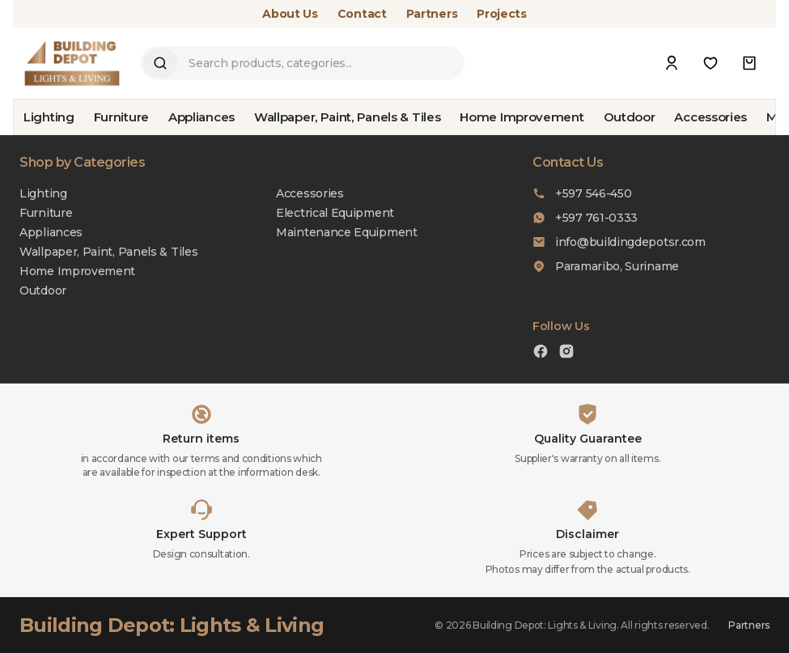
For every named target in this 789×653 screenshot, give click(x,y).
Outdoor (629, 117)
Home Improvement (521, 117)
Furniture (121, 117)
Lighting (48, 117)
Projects (502, 13)
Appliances (201, 117)
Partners (432, 13)
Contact (362, 13)
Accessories (710, 117)
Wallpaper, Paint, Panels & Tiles (347, 117)
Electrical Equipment (335, 213)
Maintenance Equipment (347, 232)
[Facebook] (540, 353)
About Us (290, 13)
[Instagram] (566, 353)
